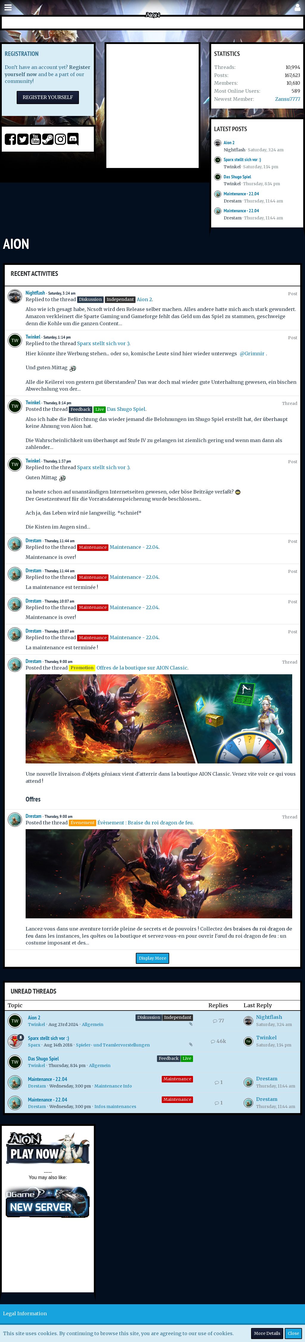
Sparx (34, 1045)
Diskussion (148, 1017)
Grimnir (254, 353)
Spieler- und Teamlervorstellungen (113, 1045)
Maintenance (177, 1079)
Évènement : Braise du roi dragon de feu (145, 823)
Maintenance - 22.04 (241, 194)
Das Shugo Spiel (237, 177)
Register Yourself (48, 97)
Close (293, 1333)
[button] (8, 7)
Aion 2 (229, 142)
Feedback (169, 1058)
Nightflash (234, 150)
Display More (152, 958)
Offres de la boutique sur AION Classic (142, 668)
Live (187, 1058)
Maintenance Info (113, 1086)
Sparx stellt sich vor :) (242, 159)
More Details (267, 1333)
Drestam (233, 201)
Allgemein (92, 1024)
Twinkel (232, 166)
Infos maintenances (115, 1106)
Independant (177, 1017)
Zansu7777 (287, 99)
